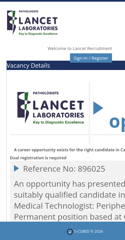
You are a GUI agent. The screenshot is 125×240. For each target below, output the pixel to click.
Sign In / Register (91, 58)
